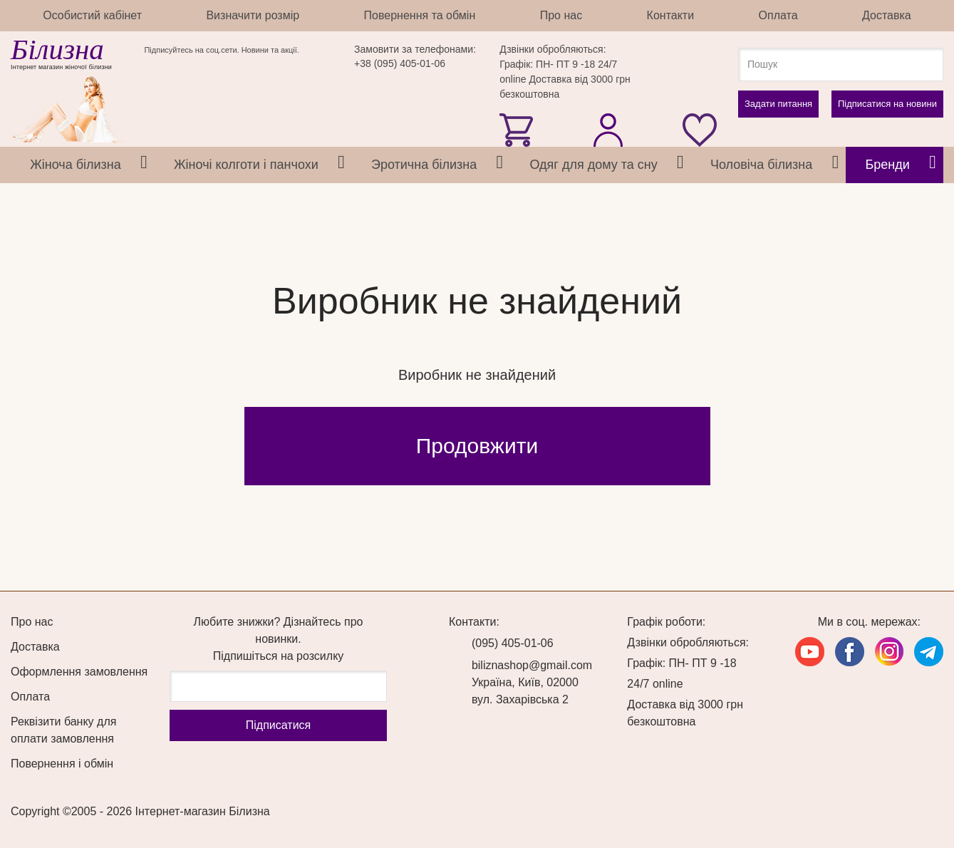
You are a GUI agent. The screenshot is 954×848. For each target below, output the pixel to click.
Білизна (57, 49)
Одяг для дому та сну (593, 164)
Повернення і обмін (62, 763)
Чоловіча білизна (761, 164)
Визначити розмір (252, 15)
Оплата (778, 15)
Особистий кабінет (92, 15)
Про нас (561, 15)
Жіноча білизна (75, 164)
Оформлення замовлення (79, 672)
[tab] (144, 165)
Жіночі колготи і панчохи (246, 164)
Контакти (671, 15)
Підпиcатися (278, 725)
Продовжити (477, 445)
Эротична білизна (424, 164)
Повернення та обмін (420, 15)
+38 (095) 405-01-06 (399, 63)
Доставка (886, 15)
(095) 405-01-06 (513, 643)
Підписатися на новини (887, 103)
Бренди (888, 164)
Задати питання (778, 103)
